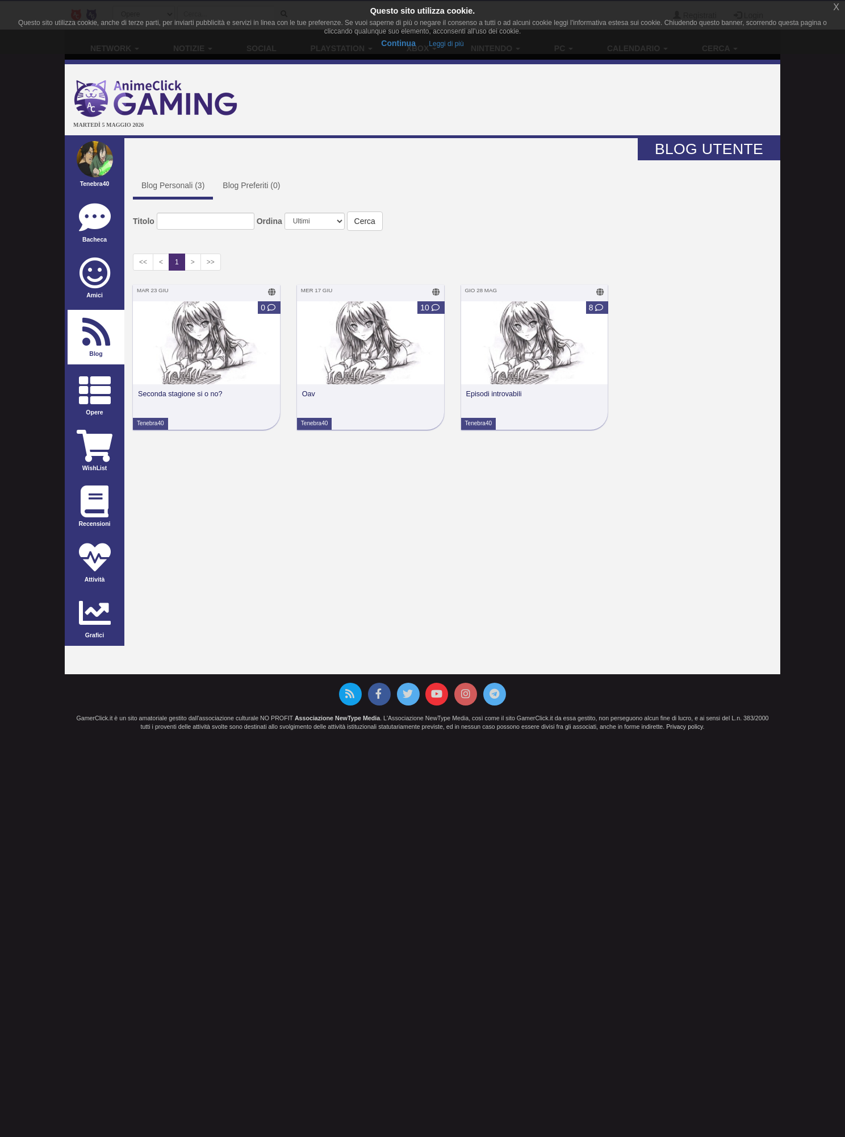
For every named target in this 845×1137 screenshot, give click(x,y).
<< (143, 262)
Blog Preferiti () (251, 185)
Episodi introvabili (494, 394)
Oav (308, 394)
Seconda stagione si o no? (180, 394)
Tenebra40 (150, 423)
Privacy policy (684, 726)
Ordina (269, 221)
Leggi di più (446, 44)
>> (211, 262)
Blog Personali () (172, 185)
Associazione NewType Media (337, 718)
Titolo (143, 221)
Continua (398, 43)
